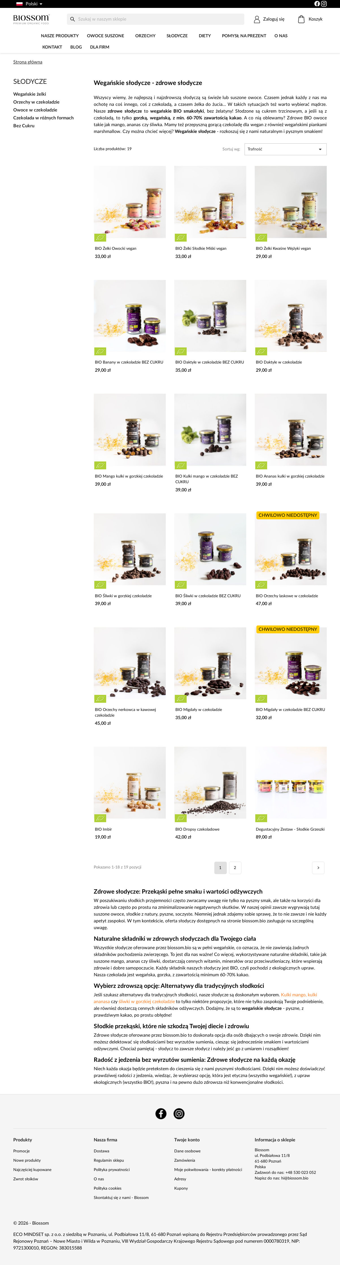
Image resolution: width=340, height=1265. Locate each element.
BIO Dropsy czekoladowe (197, 829)
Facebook (161, 1113)
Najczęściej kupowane (32, 1170)
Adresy (180, 1179)
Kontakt (52, 47)
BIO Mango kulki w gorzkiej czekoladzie (129, 476)
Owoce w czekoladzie (35, 110)
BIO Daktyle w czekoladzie (279, 362)
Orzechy (145, 36)
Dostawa (101, 1151)
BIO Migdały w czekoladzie (198, 710)
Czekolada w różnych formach (43, 118)
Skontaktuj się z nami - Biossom (121, 1198)
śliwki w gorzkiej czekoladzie (147, 1001)
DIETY (205, 36)
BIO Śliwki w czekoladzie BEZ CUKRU (208, 596)
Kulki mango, (294, 995)
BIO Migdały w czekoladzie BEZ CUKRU (290, 710)
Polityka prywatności (112, 1170)
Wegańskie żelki (29, 94)
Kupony (181, 1188)
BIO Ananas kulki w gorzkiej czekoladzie (290, 476)
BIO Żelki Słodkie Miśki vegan (200, 249)
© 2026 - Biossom (31, 1223)
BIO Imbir (103, 829)
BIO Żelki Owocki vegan (115, 249)
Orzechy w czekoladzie (36, 102)
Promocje (21, 1151)
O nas (280, 36)
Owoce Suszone (105, 36)
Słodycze (177, 36)
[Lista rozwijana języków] (28, 4)
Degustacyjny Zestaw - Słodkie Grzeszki (290, 829)
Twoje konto (187, 1140)
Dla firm (99, 47)
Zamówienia (184, 1161)
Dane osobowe (187, 1151)
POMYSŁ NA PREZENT (244, 36)
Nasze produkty (60, 36)
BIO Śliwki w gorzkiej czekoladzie (123, 596)
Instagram (179, 1113)
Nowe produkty (27, 1161)
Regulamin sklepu (109, 1161)
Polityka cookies (107, 1188)
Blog (76, 47)
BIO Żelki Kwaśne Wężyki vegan (283, 249)
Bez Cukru (23, 126)
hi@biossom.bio (294, 1178)
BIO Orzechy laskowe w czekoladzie (287, 596)
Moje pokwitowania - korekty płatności (208, 1170)
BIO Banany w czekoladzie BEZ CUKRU (129, 362)
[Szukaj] (155, 19)
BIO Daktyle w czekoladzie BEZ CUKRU (209, 362)
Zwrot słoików (25, 1179)
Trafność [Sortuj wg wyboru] (286, 149)
